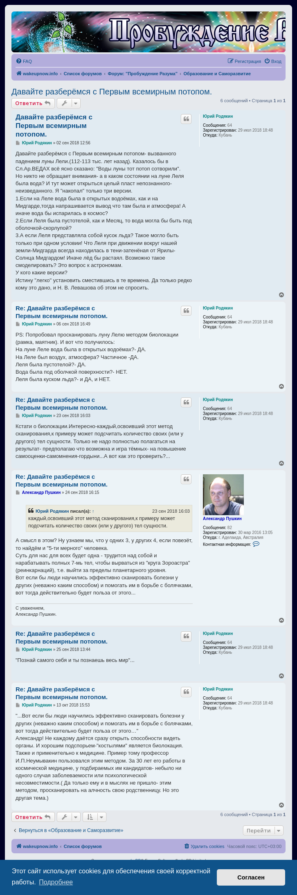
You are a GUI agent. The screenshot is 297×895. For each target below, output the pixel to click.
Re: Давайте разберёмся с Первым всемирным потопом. (62, 312)
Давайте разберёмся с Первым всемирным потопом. (111, 91)
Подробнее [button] (56, 882)
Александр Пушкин (222, 518)
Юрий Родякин (218, 116)
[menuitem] (24, 61)
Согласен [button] (251, 877)
